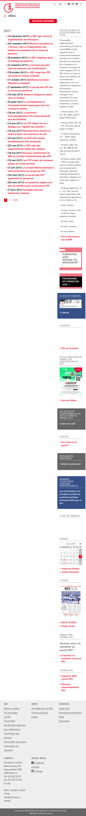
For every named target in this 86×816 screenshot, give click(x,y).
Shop (61, 717)
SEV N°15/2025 (68, 623)
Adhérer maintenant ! (71, 464)
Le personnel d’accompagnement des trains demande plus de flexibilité (29, 116)
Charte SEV (9, 721)
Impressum (44, 811)
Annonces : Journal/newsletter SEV (70, 687)
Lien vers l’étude (68, 400)
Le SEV (7, 717)
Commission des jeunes (15, 742)
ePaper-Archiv (68, 626)
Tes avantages (11, 713)
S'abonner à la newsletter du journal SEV (71, 659)
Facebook (39, 763)
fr (60, 4)
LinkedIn (65, 313)
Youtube (39, 771)
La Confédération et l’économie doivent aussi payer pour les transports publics (28, 105)
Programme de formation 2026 (70, 282)
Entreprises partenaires (70, 713)
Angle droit (64, 709)
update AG (42, 813)
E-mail (7, 783)
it (65, 4)
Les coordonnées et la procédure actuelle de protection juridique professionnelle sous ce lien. (70, 497)
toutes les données (70, 569)
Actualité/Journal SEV (42, 709)
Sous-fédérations (12, 729)
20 (64, 560)
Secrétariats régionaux (15, 725)
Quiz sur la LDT (68, 424)
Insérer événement (70, 572)
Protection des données (58, 811)
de (54, 4)
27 (64, 563)
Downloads (64, 721)
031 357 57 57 (14, 776)
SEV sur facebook (69, 348)
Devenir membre (43, 21)
